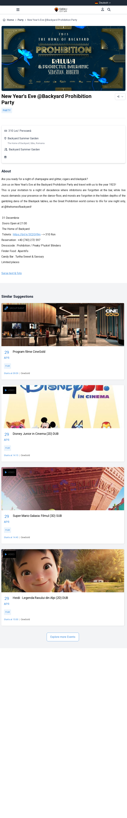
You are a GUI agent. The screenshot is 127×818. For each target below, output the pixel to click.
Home (10, 20)
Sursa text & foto (11, 273)
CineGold (25, 373)
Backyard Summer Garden (23, 138)
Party (20, 20)
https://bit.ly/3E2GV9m (27, 234)
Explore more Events (62, 637)
